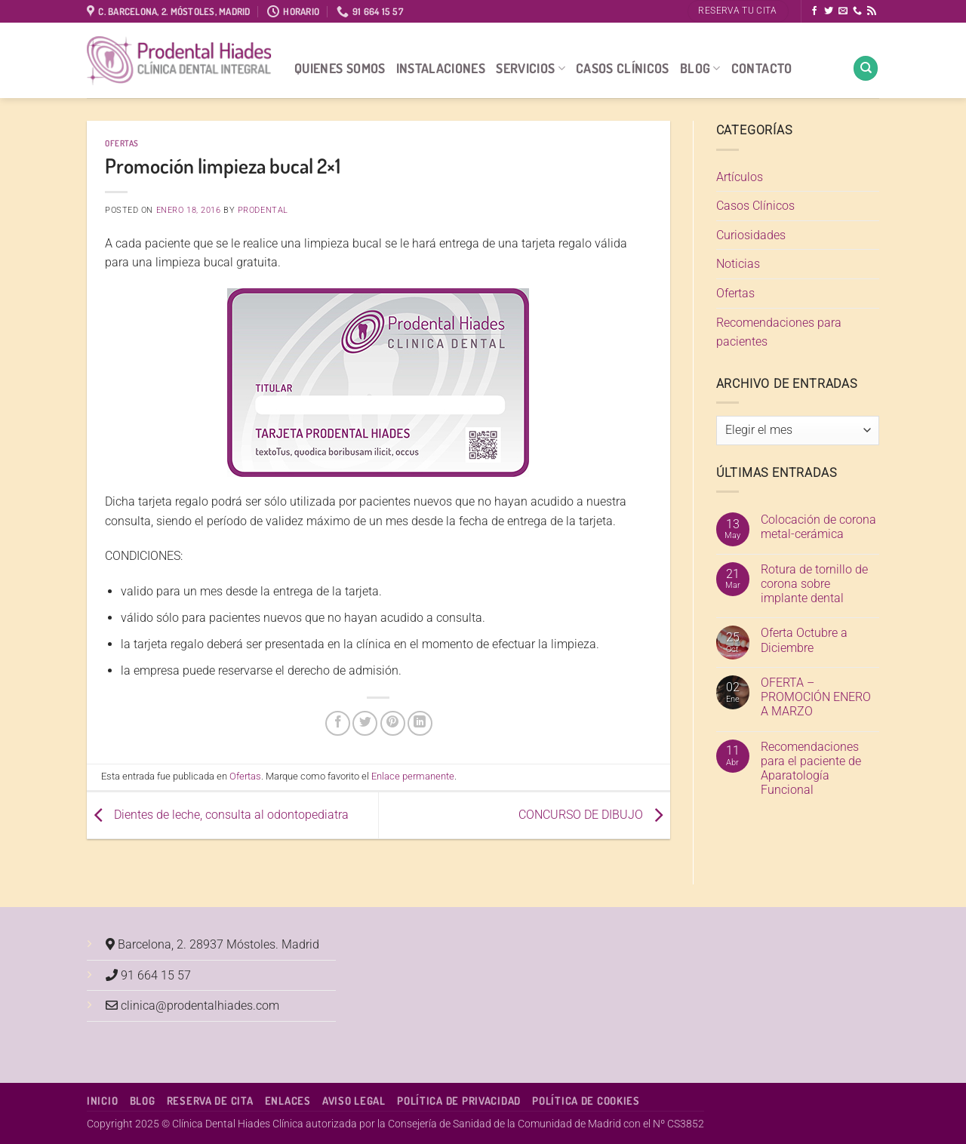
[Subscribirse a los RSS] (871, 11)
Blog (700, 68)
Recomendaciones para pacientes (778, 332)
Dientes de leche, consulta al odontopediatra (218, 814)
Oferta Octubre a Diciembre (804, 640)
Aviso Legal (354, 1100)
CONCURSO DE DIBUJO (594, 814)
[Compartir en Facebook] (337, 723)
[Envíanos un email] (843, 11)
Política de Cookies (586, 1100)
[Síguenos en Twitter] (828, 11)
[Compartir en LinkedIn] (420, 723)
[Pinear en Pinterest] (392, 723)
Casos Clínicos (622, 68)
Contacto (761, 68)
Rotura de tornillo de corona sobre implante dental (814, 583)
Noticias (738, 264)
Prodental (263, 210)
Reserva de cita (210, 1100)
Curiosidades (751, 235)
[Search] (866, 68)
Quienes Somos (340, 68)
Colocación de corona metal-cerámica (818, 526)
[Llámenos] (857, 11)
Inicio (102, 1100)
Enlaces (288, 1100)
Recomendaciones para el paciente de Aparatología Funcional (811, 769)
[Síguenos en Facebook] (814, 11)
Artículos (739, 177)
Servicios (530, 68)
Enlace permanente (412, 776)
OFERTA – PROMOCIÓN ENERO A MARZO (816, 696)
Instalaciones (441, 68)
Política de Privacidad (459, 1100)
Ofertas (122, 143)
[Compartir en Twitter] (364, 723)
